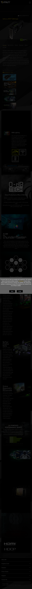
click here (21, 281)
